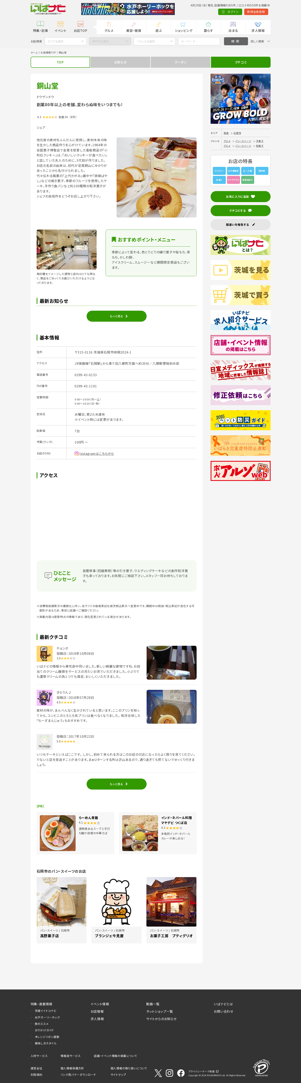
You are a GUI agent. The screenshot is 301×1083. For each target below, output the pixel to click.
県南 (226, 133)
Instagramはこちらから (96, 453)
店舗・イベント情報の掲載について (115, 1056)
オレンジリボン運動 (47, 1037)
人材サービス (39, 1056)
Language (260, 12)
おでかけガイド (44, 1030)
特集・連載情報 (42, 1003)
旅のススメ (42, 1024)
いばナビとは (223, 1003)
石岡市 (237, 133)
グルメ (108, 30)
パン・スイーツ (243, 141)
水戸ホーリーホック (47, 1017)
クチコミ (241, 62)
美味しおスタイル (46, 1043)
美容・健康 (133, 30)
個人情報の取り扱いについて (129, 1068)
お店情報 (97, 1011)
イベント (60, 30)
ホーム (34, 52)
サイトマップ (118, 1075)
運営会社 (36, 1068)
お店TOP (80, 30)
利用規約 (36, 1075)
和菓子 (260, 145)
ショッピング (183, 30)
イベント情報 (100, 1003)
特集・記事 (40, 30)
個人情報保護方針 (72, 1068)
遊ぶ (158, 30)
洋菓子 (260, 141)
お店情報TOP (48, 52)
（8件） (73, 117)
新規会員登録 (236, 12)
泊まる (233, 30)
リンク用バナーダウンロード (78, 1075)
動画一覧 (153, 1003)
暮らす (208, 30)
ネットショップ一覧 (159, 1011)
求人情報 (258, 30)
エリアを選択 (55, 41)
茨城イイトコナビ (45, 1011)
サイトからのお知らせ (161, 1018)
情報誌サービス (71, 1056)
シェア (41, 127)
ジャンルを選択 (146, 41)
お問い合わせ (223, 1011)
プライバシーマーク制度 (201, 1071)
